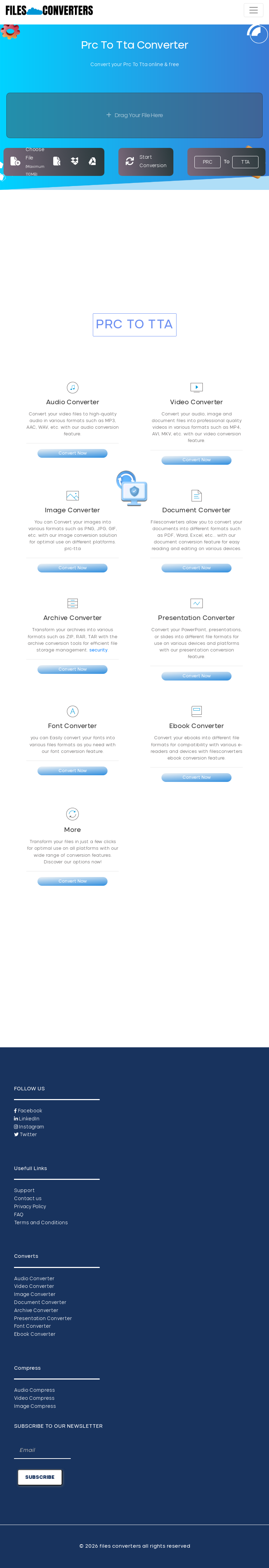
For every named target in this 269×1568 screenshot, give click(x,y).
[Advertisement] (134, 256)
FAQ (18, 1215)
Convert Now (72, 453)
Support (24, 1191)
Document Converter (40, 1302)
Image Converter (35, 1294)
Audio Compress (34, 1390)
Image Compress (35, 1406)
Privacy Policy (30, 1207)
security (98, 650)
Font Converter (32, 1326)
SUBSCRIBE (40, 1477)
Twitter (25, 1135)
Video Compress (34, 1398)
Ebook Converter (35, 1334)
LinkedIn (27, 1119)
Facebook (28, 1111)
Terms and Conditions (41, 1223)
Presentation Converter (43, 1319)
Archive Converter (36, 1311)
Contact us (28, 1199)
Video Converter (34, 1286)
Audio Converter (34, 1279)
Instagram (29, 1127)
